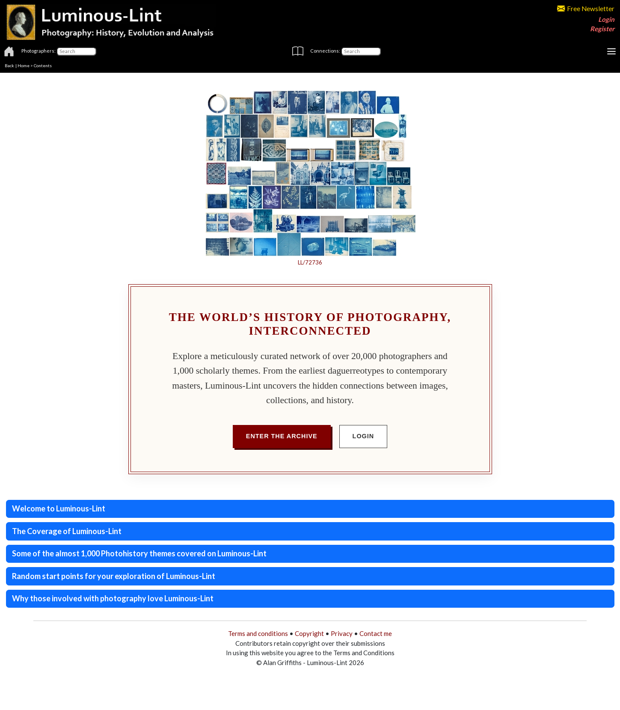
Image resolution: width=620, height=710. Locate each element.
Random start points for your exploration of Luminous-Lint (113, 576)
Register (602, 29)
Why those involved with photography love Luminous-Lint (113, 598)
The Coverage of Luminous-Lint (67, 531)
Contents (43, 65)
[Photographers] (76, 51)
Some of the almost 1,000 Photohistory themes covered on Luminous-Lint (139, 553)
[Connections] (361, 51)
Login (606, 19)
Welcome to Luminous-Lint (58, 508)
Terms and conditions (258, 633)
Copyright (309, 633)
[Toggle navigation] (611, 51)
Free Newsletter (585, 8)
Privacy (342, 633)
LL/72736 (310, 262)
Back (9, 65)
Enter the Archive (281, 436)
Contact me (375, 633)
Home (24, 65)
